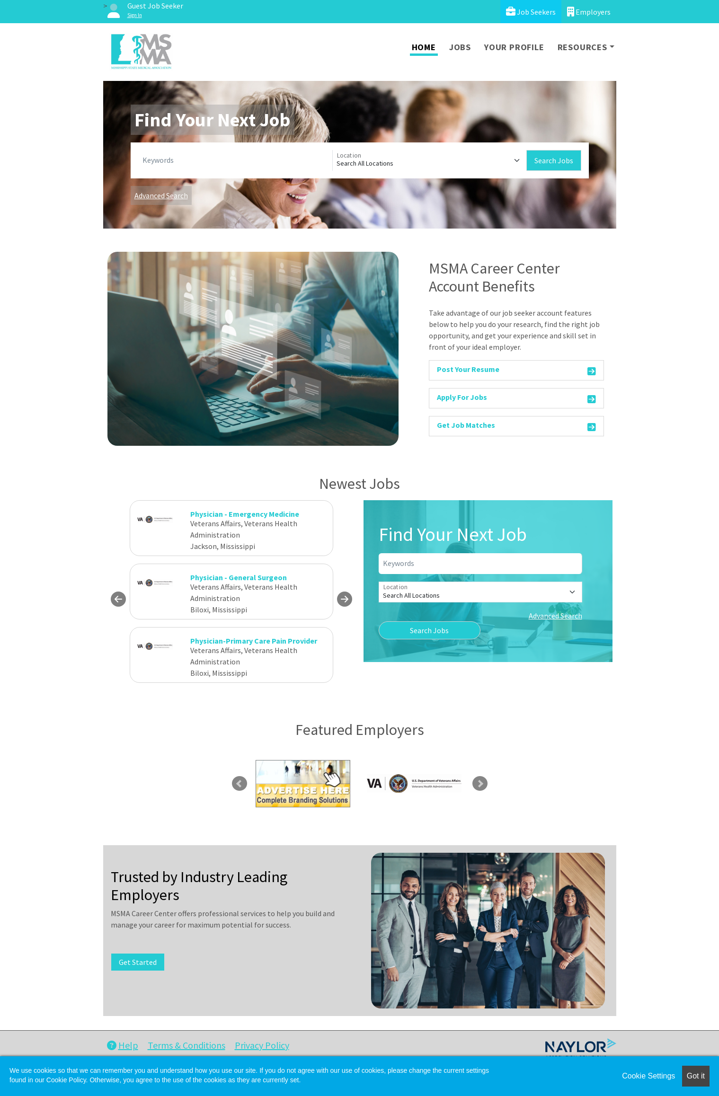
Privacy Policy (262, 1045)
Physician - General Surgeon (238, 577)
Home (424, 47)
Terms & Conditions (186, 1045)
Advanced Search (161, 195)
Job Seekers (531, 12)
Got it (696, 1076)
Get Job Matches (516, 426)
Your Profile (514, 47)
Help (122, 1045)
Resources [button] (582, 47)
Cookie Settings (648, 1076)
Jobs (460, 47)
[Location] (429, 160)
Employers (589, 12)
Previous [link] (239, 783)
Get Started (138, 962)
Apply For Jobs (516, 398)
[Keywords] (235, 160)
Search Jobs (553, 160)
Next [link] (480, 783)
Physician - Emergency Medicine (244, 514)
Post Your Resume (516, 370)
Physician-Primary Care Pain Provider (253, 640)
